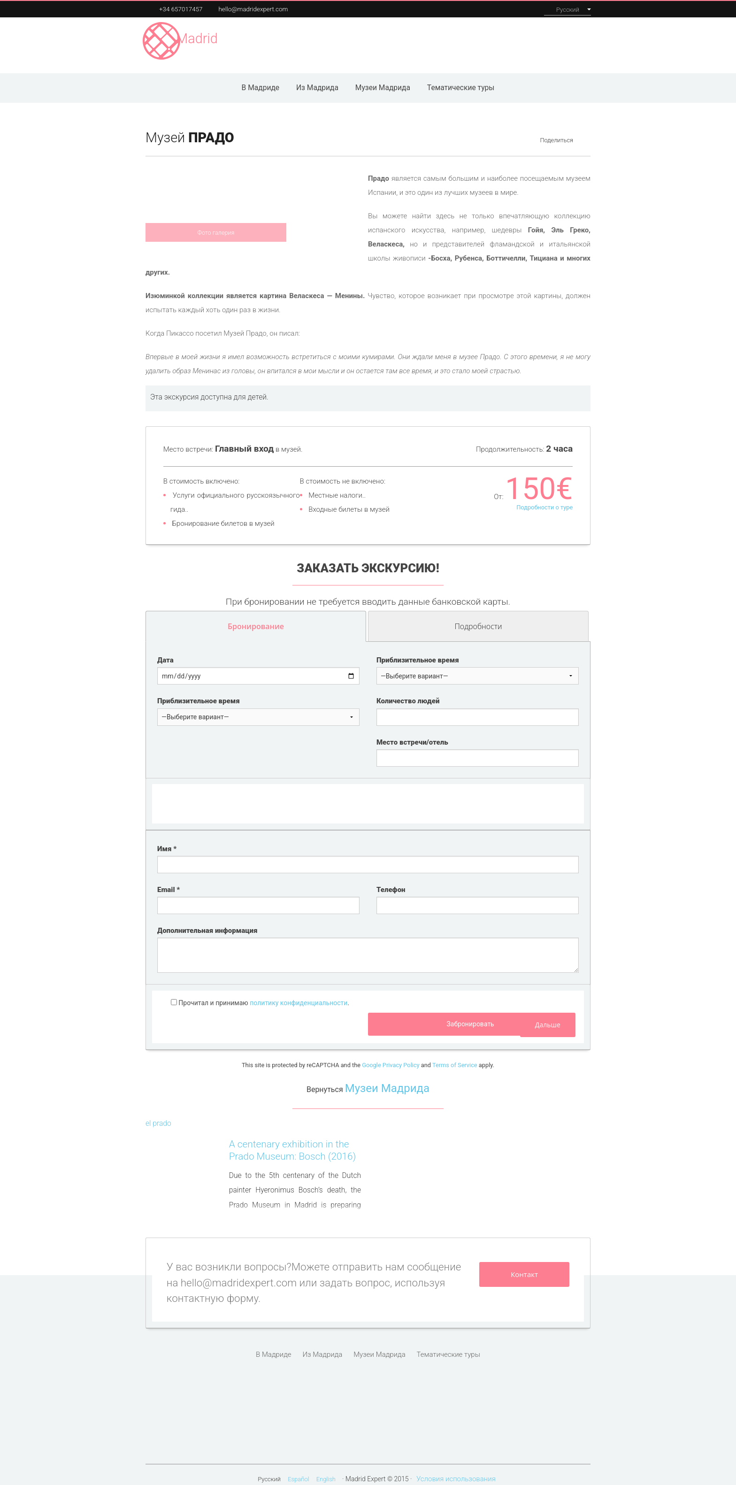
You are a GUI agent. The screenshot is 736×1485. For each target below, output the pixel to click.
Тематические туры (461, 79)
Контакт (524, 1265)
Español (298, 1470)
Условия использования (456, 1470)
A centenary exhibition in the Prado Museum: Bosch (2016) (292, 1141)
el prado (158, 1114)
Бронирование (256, 617)
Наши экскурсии (436, 40)
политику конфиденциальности (298, 994)
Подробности (514, 622)
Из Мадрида (317, 79)
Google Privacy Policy (390, 1056)
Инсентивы (495, 40)
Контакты (571, 40)
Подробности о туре (544, 499)
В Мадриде (261, 79)
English (326, 1470)
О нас (534, 40)
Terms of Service (454, 1056)
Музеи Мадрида (305, 40)
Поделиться (556, 131)
